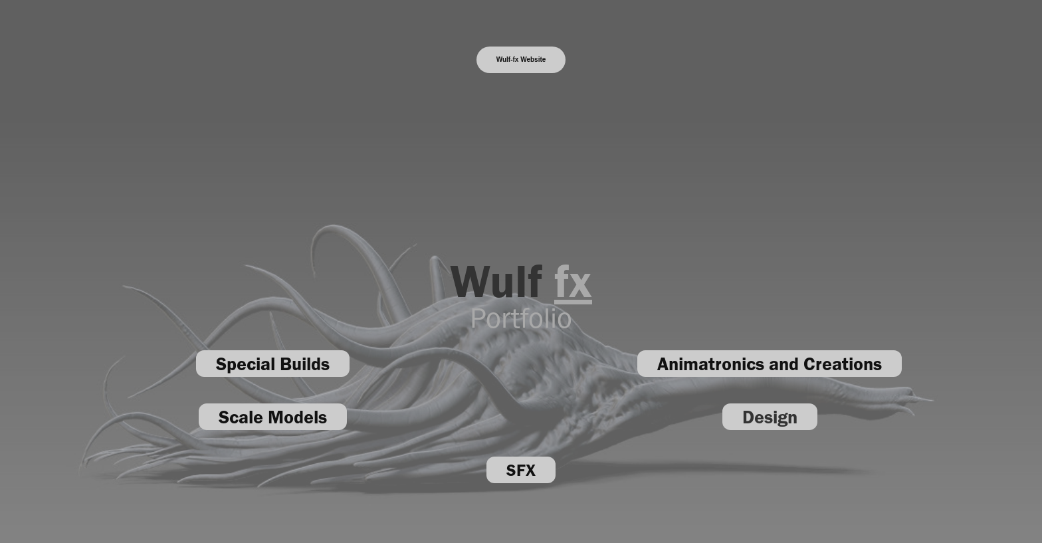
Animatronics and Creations (769, 363)
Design (769, 416)
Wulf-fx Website (521, 59)
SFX (521, 470)
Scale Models (273, 416)
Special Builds (273, 363)
